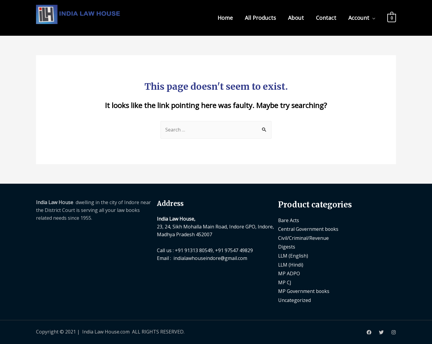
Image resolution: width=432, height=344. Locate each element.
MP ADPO (289, 273)
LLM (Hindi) (291, 264)
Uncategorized (294, 300)
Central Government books (308, 229)
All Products (260, 17)
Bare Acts (288, 220)
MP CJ (284, 282)
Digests (286, 247)
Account (358, 17)
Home (225, 17)
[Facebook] (369, 332)
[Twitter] (381, 332)
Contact (326, 17)
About (296, 17)
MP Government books (304, 291)
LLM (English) (293, 255)
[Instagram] (393, 332)
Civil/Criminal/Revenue (303, 238)
